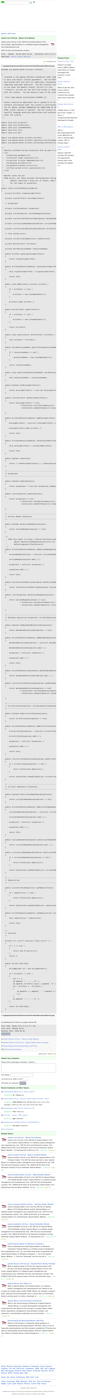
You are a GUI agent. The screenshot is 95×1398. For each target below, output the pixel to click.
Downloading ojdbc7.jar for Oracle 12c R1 (19, 1110)
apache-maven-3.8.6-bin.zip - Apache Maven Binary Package (26, 1042)
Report (29, 1372)
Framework (35, 1368)
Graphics (4, 1370)
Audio (3, 1368)
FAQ (38, 1385)
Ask (37, 1379)
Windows (24, 1383)
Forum (43, 1385)
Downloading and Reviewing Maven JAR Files (20, 1046)
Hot (8, 1379)
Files (39, 1383)
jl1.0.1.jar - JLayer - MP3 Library (15, 1117)
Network (18, 1372)
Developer (11, 1383)
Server (51, 1372)
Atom (32, 1379)
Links (9, 1385)
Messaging (9, 1372)
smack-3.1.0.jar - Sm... (66, 61)
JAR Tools (12, 33)
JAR (30, 1383)
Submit (22, 1085)
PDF (24, 1372)
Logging (52, 1370)
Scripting (36, 1372)
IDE (14, 1370)
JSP (46, 1370)
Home (3, 33)
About (12, 1379)
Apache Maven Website (21, 57)
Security (44, 1372)
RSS (27, 1379)
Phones (27, 1385)
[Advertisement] (28, 18)
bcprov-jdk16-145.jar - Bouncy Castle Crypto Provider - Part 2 (26, 1100)
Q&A (14, 1385)
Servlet (4, 1375)
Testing (16, 1375)
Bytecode (17, 1368)
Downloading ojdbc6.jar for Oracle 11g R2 (19, 1093)
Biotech (10, 1368)
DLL (34, 1383)
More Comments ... (8, 1131)
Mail (2, 1372)
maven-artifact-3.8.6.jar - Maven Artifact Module (21, 1039)
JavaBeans (29, 1370)
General (49, 1368)
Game (42, 1368)
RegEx (3, 1385)
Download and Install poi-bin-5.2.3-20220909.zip (21, 1124)
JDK (42, 1370)
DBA (18, 1383)
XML (26, 1375)
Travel (33, 1385)
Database (26, 1368)
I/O (10, 1370)
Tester (3, 1383)
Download (6, 1034)
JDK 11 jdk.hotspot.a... (66, 127)
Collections (20, 1379)
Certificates (46, 1383)
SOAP (10, 1375)
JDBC (37, 1370)
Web (21, 1375)
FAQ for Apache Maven (12, 1049)
